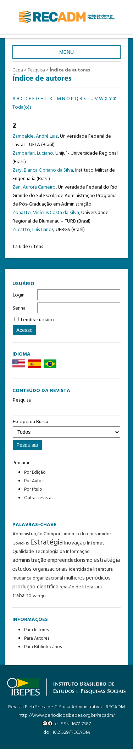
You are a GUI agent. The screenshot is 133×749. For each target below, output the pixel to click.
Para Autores (36, 638)
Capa (17, 70)
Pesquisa (66, 405)
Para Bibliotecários (43, 647)
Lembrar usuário (37, 320)
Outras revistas (38, 498)
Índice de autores (70, 70)
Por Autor (33, 481)
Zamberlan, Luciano (32, 153)
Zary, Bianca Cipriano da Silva (42, 170)
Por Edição (35, 472)
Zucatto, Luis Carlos (33, 230)
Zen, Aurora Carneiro (34, 187)
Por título (33, 489)
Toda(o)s (21, 107)
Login (18, 295)
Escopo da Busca (66, 428)
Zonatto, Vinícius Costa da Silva (45, 213)
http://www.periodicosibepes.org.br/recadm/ (66, 715)
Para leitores (36, 630)
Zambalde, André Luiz (35, 136)
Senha (19, 308)
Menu (66, 52)
